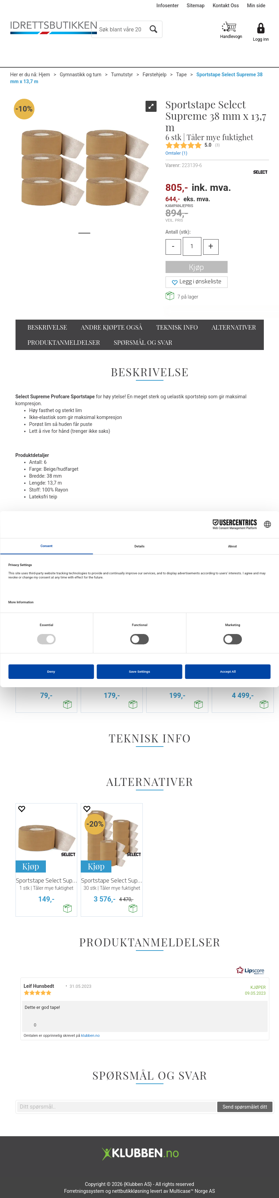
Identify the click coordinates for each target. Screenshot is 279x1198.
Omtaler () (177, 153)
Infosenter (168, 5)
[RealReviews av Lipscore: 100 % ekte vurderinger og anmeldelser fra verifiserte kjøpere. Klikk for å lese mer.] (250, 970)
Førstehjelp (155, 74)
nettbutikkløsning (130, 1191)
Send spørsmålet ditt (244, 1107)
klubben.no (90, 1035)
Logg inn (261, 39)
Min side (256, 5)
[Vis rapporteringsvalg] (259, 1023)
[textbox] (117, 1107)
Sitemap (196, 5)
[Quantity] (192, 246)
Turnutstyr (122, 74)
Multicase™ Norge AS (192, 1191)
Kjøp (196, 267)
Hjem (44, 74)
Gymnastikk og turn (80, 74)
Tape (181, 74)
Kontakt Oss (226, 5)
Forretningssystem (84, 1191)
